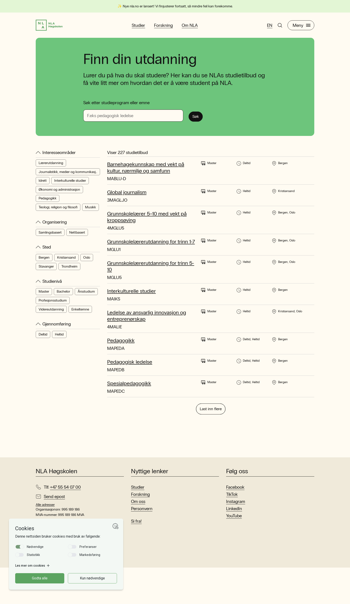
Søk (197, 119)
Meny (301, 27)
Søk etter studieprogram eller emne (116, 106)
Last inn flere (211, 444)
